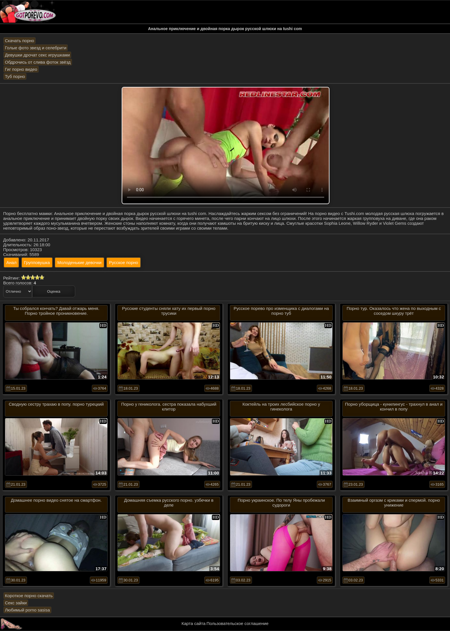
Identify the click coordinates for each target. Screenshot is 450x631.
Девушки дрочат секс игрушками (37, 54)
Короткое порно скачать (29, 595)
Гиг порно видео (21, 69)
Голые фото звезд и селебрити (35, 47)
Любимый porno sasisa (27, 609)
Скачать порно (19, 40)
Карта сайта (194, 623)
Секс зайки (16, 602)
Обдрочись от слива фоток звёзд (38, 62)
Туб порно (15, 76)
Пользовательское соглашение (237, 623)
